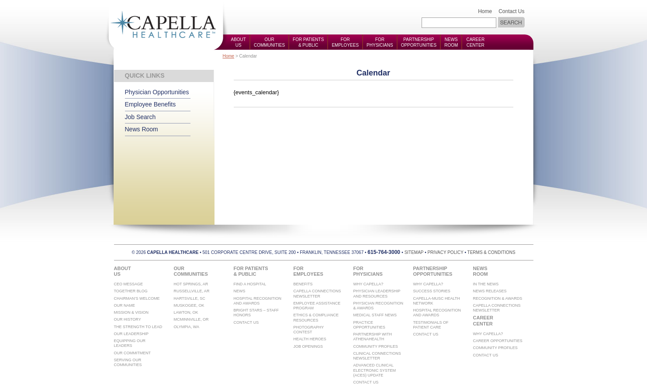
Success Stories (431, 291)
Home (485, 11)
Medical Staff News (375, 315)
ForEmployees (345, 42)
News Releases (490, 291)
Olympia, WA (187, 327)
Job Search (140, 116)
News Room (141, 129)
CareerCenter (475, 42)
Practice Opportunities (369, 324)
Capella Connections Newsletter (317, 293)
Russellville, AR (192, 291)
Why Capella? (368, 284)
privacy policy (445, 252)
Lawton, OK (186, 312)
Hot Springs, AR (191, 284)
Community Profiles (375, 346)
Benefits (303, 284)
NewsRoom (451, 42)
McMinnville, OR (191, 319)
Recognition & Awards (497, 298)
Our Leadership (131, 334)
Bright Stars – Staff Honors (256, 312)
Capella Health (166, 25)
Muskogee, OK (189, 305)
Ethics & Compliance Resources (316, 317)
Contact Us (511, 11)
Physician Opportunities (157, 92)
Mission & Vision (131, 312)
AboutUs (238, 42)
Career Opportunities (497, 341)
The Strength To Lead (138, 327)
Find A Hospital (250, 284)
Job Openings (308, 346)
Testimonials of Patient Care (431, 324)
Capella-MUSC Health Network (436, 300)
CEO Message (128, 284)
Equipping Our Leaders (130, 343)
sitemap (414, 252)
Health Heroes (310, 339)
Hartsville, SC (189, 298)
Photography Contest (309, 329)
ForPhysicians (380, 42)
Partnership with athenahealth (372, 336)
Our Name (124, 305)
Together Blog (131, 291)
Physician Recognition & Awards (378, 305)
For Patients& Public (308, 42)
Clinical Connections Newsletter (377, 355)
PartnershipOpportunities (419, 42)
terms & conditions (491, 252)
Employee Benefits (150, 104)
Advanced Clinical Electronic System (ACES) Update (374, 370)
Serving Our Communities (128, 362)
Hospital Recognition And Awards (258, 300)
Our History (127, 319)
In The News (486, 284)
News (240, 291)
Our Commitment (132, 353)
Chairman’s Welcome (137, 298)
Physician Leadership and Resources (377, 293)
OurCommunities (269, 42)
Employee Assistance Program (317, 305)
